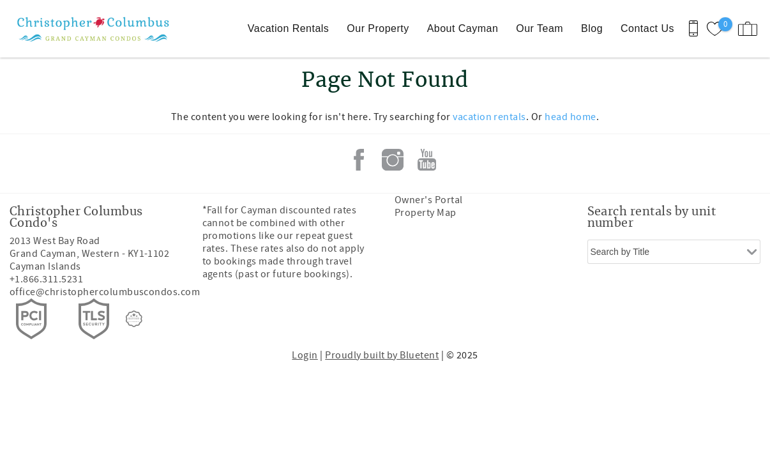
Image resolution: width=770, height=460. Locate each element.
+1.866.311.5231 (46, 279)
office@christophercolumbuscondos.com (105, 292)
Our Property (378, 28)
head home (570, 117)
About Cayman (463, 28)
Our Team (539, 28)
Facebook (359, 159)
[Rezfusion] (134, 318)
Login (304, 355)
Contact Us (647, 28)
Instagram (392, 159)
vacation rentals (489, 117)
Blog (592, 28)
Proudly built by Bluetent (382, 355)
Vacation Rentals (288, 28)
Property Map (426, 212)
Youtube (426, 159)
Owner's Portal (429, 200)
